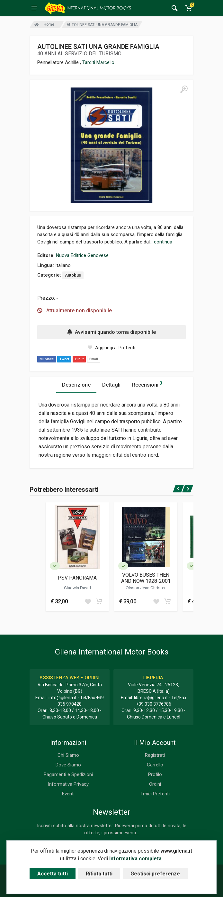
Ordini (155, 784)
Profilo (155, 774)
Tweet (64, 359)
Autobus (73, 275)
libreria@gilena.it (151, 697)
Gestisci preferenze (155, 874)
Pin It (79, 359)
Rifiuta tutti (99, 874)
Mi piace (47, 359)
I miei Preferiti (155, 794)
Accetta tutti (52, 874)
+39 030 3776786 (153, 704)
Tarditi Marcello (98, 62)
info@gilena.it (62, 697)
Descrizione (76, 385)
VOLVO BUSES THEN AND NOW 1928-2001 (146, 578)
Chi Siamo (68, 755)
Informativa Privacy (68, 784)
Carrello (155, 765)
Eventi (68, 794)
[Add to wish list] (88, 601)
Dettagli (111, 385)
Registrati (155, 755)
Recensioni (147, 384)
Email (93, 359)
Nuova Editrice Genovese (82, 255)
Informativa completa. (136, 859)
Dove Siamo (68, 765)
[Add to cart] (99, 601)
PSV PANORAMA (77, 578)
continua (163, 242)
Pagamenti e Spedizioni (68, 774)
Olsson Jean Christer (146, 587)
